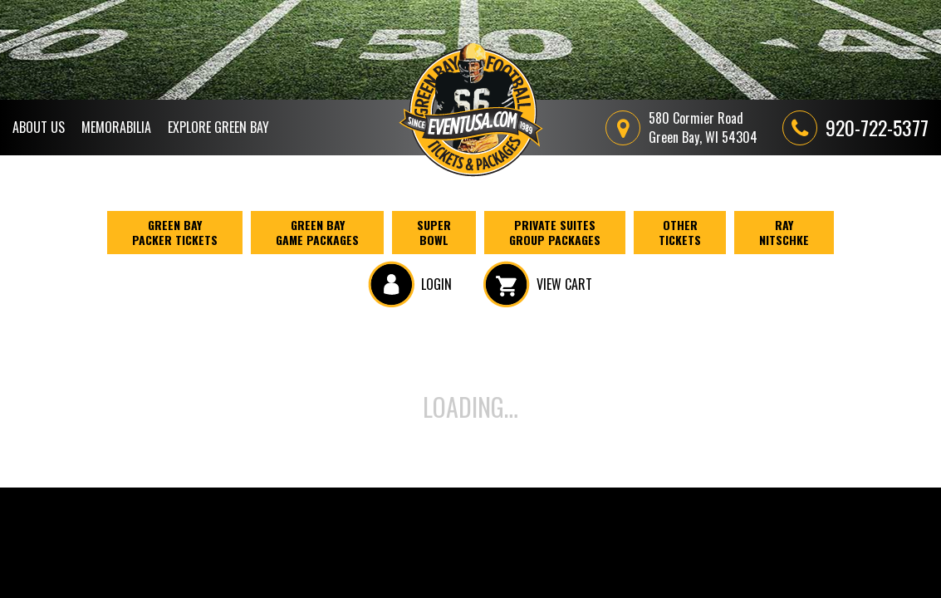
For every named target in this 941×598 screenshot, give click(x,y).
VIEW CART (537, 284)
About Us (38, 127)
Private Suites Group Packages (554, 232)
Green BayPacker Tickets (175, 232)
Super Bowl (434, 232)
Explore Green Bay (218, 127)
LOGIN (410, 284)
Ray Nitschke (784, 232)
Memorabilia (116, 127)
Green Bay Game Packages (317, 232)
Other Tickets (680, 232)
